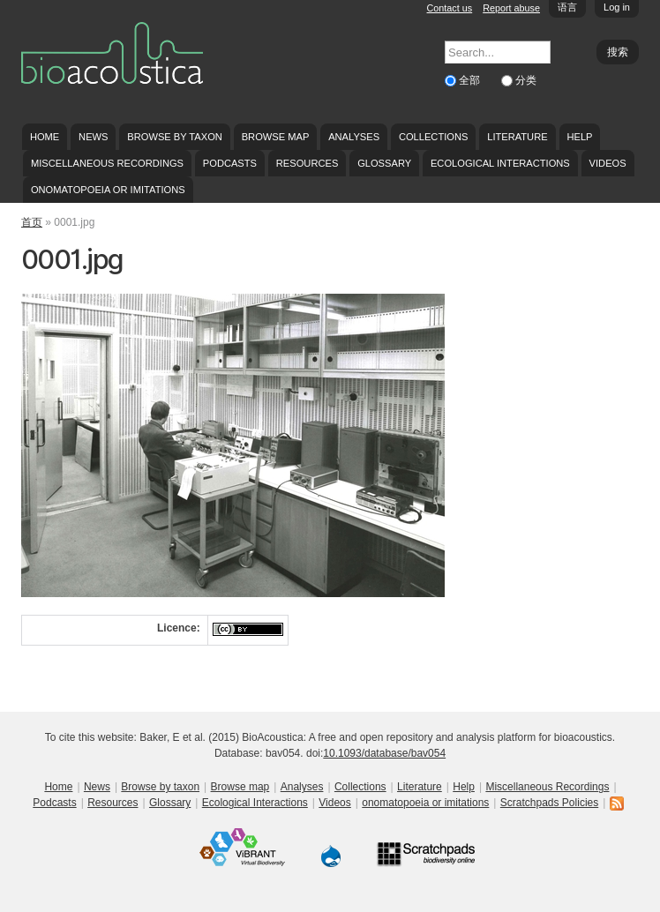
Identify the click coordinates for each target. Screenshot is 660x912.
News (93, 136)
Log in (617, 7)
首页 (31, 222)
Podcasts (230, 163)
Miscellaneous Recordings (107, 163)
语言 (567, 7)
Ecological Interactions (500, 163)
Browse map (276, 136)
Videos (607, 163)
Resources (307, 163)
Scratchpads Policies (549, 802)
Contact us (450, 8)
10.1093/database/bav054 (384, 753)
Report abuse (511, 8)
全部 (471, 80)
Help (579, 136)
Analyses (353, 136)
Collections (434, 136)
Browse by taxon (174, 136)
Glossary (384, 163)
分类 (525, 80)
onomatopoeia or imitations (108, 189)
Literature (517, 136)
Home (44, 136)
